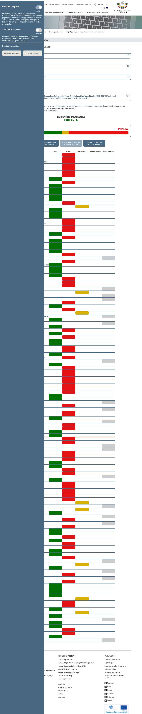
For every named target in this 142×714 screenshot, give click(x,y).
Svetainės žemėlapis (65, 686)
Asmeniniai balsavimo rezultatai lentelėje (71, 143)
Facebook (110, 681)
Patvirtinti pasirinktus (11, 53)
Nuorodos (61, 683)
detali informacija (50, 111)
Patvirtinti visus (32, 53)
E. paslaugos (109, 661)
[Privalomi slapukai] (39, 7)
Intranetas (61, 695)
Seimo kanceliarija (75, 12)
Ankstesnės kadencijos (54, 12)
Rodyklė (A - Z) (63, 689)
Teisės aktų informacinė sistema (61, 4)
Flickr (109, 685)
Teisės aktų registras (83, 4)
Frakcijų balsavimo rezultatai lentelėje (94, 143)
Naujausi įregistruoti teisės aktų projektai (72, 664)
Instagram (110, 695)
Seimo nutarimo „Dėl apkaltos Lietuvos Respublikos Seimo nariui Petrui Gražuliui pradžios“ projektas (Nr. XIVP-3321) (57, 106)
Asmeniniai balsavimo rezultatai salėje (47, 143)
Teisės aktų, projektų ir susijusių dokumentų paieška (76, 661)
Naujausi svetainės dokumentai (68, 671)
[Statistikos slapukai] (39, 30)
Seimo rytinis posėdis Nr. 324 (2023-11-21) (29, 77)
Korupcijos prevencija (65, 674)
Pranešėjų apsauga (64, 677)
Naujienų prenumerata (112, 671)
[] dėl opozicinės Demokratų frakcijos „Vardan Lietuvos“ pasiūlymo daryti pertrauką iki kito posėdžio (64, 97)
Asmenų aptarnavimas (112, 658)
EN (102, 4)
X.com (109, 688)
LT (99, 4)
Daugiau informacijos (10, 46)
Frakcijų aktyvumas (56, 32)
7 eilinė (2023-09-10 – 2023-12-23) (26, 66)
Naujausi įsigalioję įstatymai (67, 668)
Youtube (110, 692)
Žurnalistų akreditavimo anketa (115, 664)
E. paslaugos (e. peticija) (97, 12)
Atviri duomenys (110, 668)
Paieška (60, 692)
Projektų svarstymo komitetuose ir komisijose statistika (85, 32)
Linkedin (110, 699)
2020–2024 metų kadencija (23, 56)
